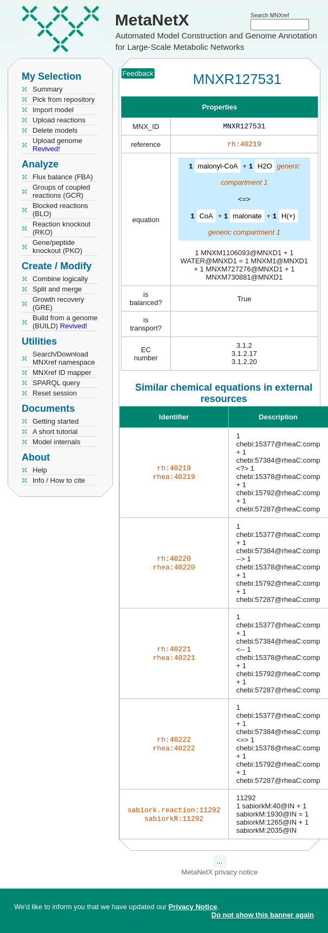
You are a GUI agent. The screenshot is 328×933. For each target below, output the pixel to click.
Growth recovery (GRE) (58, 303)
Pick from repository (64, 99)
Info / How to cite (59, 480)
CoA (206, 217)
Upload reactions (59, 120)
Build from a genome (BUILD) (65, 322)
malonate (247, 217)
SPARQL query (56, 383)
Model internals (56, 442)
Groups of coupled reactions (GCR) (61, 191)
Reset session (55, 393)
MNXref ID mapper (62, 372)
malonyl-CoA (217, 168)
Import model (53, 110)
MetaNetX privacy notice (220, 873)
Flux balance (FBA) (63, 177)
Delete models (55, 130)
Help (40, 470)
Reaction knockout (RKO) (62, 228)
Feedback (138, 73)
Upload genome (57, 145)
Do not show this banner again (262, 915)
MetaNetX (152, 20)
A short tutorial (55, 431)
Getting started (56, 421)
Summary (48, 89)
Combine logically (60, 279)
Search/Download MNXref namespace (64, 358)
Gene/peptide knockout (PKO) (57, 246)
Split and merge (57, 289)
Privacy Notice (193, 907)
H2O (265, 168)
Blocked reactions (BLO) (60, 210)
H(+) (288, 217)
